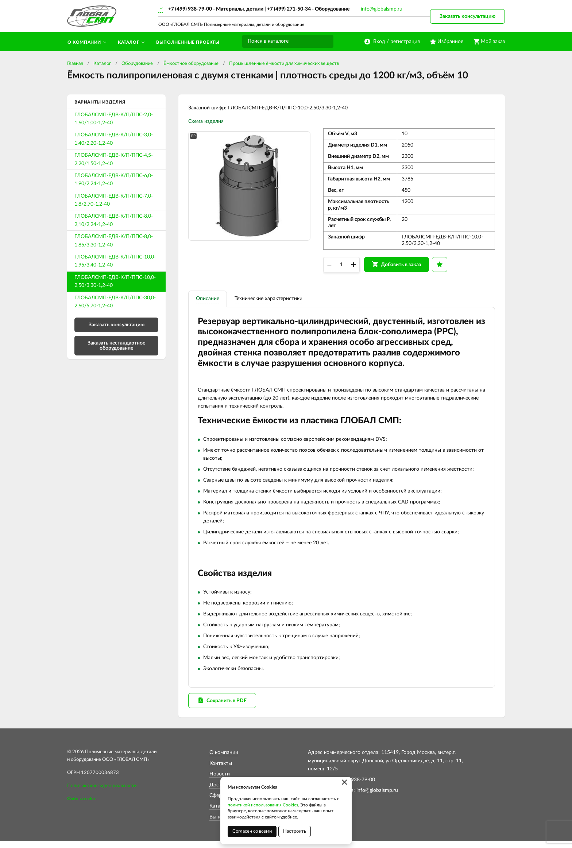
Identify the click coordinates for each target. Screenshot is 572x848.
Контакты (220, 770)
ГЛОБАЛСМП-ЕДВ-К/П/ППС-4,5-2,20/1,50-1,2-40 (113, 159)
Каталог (102, 63)
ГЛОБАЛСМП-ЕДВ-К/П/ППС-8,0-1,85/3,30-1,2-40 (113, 240)
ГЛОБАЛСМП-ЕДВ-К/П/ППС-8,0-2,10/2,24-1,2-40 (113, 220)
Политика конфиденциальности (101, 792)
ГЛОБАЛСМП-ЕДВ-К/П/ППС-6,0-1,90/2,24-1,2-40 (113, 179)
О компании (223, 759)
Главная (75, 63)
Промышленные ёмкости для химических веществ (284, 63)
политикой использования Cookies (263, 805)
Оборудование (137, 63)
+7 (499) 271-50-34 (289, 9)
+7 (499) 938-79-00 (190, 9)
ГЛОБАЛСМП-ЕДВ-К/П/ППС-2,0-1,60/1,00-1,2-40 (113, 118)
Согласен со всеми (252, 831)
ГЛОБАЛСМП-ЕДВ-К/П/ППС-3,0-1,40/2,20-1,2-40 (113, 138)
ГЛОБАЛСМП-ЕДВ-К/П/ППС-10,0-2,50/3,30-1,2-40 (115, 281)
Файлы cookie (81, 806)
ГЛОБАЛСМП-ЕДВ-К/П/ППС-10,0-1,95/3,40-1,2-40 (115, 261)
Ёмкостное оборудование (191, 63)
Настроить (294, 831)
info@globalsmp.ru (381, 9)
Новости (219, 780)
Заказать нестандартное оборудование (116, 346)
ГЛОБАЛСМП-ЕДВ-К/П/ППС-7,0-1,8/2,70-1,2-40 (113, 200)
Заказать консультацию (467, 16)
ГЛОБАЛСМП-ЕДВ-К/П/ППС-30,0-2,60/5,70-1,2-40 (115, 301)
